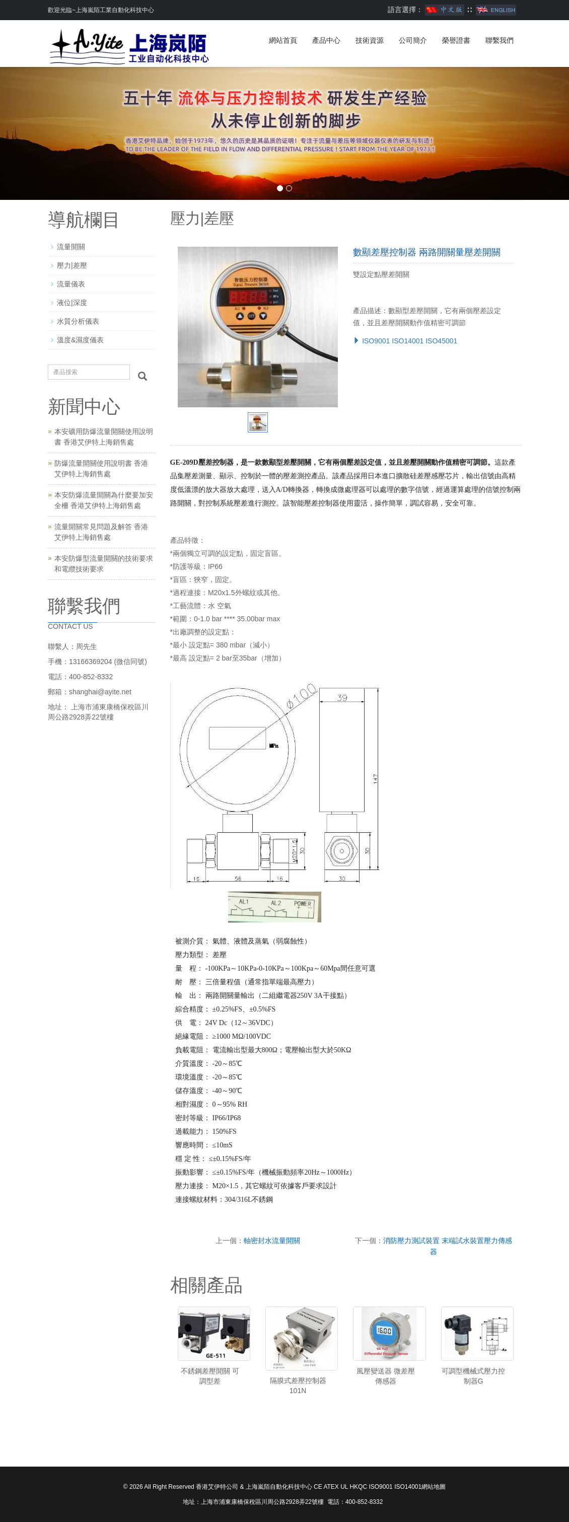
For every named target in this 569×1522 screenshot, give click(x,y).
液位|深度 (72, 303)
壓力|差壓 (72, 265)
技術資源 (369, 40)
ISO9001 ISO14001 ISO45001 (405, 341)
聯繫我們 (499, 40)
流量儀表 (71, 284)
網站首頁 (283, 40)
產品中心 (326, 40)
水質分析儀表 (78, 321)
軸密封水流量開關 (272, 1241)
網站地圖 (433, 1486)
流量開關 (71, 247)
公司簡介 (413, 40)
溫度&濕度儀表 (80, 340)
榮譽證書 (456, 40)
